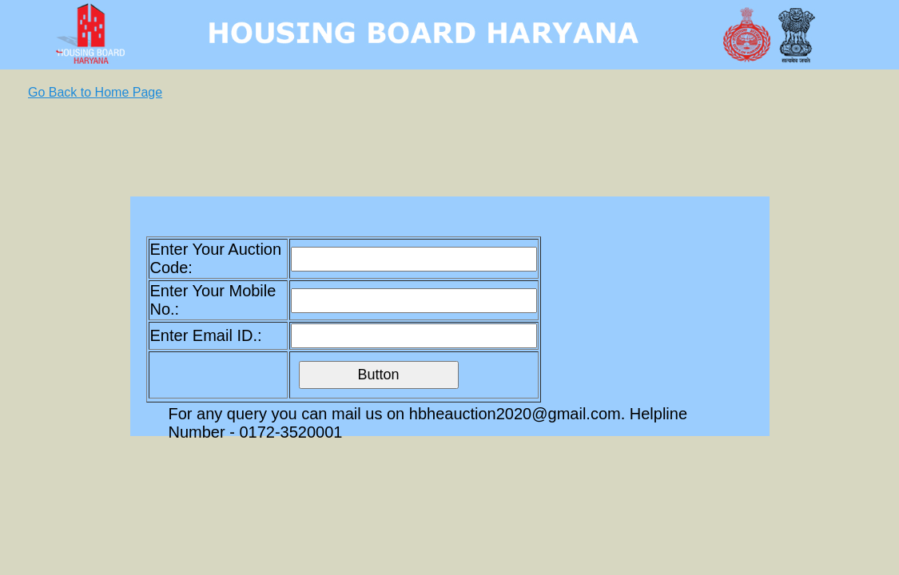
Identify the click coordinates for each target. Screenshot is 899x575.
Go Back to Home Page (95, 92)
